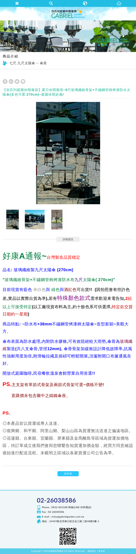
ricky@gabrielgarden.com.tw (68, 516)
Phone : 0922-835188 (55, 507)
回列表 (68, 473)
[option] (68, 153)
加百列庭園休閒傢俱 (68, 14)
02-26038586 (56, 500)
